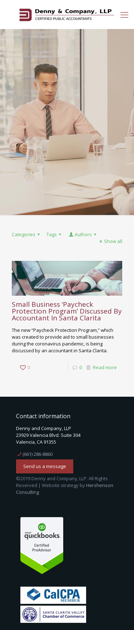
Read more (105, 367)
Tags (54, 234)
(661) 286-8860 (38, 454)
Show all (110, 241)
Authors (83, 234)
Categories (27, 234)
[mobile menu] (124, 14)
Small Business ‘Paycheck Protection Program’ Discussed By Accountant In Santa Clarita (67, 311)
